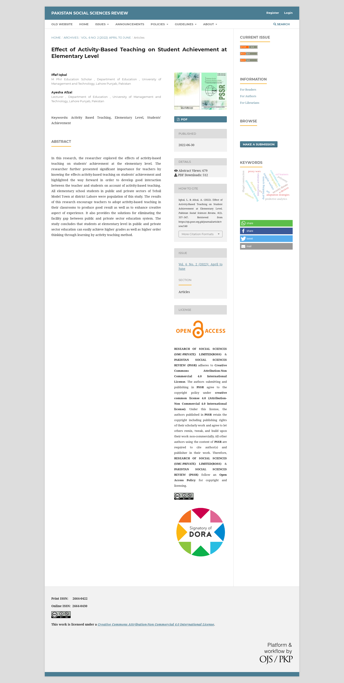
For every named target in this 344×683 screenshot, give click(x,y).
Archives (71, 37)
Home (84, 24)
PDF (183, 119)
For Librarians (249, 103)
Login (288, 12)
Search (281, 24)
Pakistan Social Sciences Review (89, 13)
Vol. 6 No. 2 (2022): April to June (106, 37)
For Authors (248, 96)
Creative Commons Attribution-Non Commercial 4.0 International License (156, 624)
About (209, 24)
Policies (158, 24)
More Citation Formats (197, 234)
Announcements (129, 24)
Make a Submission (259, 144)
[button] (266, 223)
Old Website (62, 24)
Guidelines (184, 24)
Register (272, 12)
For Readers (248, 89)
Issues (100, 24)
